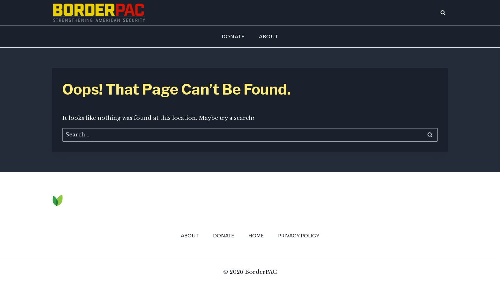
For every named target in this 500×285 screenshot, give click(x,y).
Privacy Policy (298, 236)
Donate (233, 37)
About (268, 37)
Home (256, 236)
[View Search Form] (443, 13)
